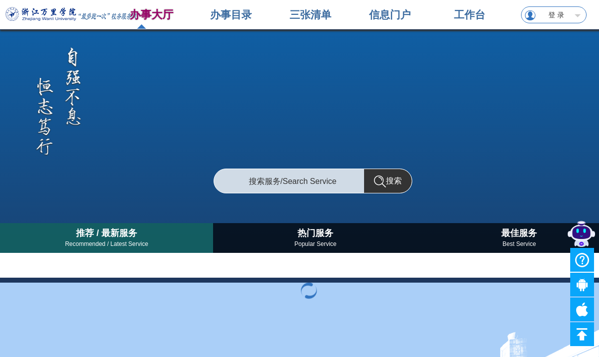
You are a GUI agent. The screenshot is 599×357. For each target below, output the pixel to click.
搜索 (388, 181)
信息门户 (390, 14)
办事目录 (231, 14)
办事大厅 (151, 14)
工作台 (469, 14)
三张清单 (310, 14)
